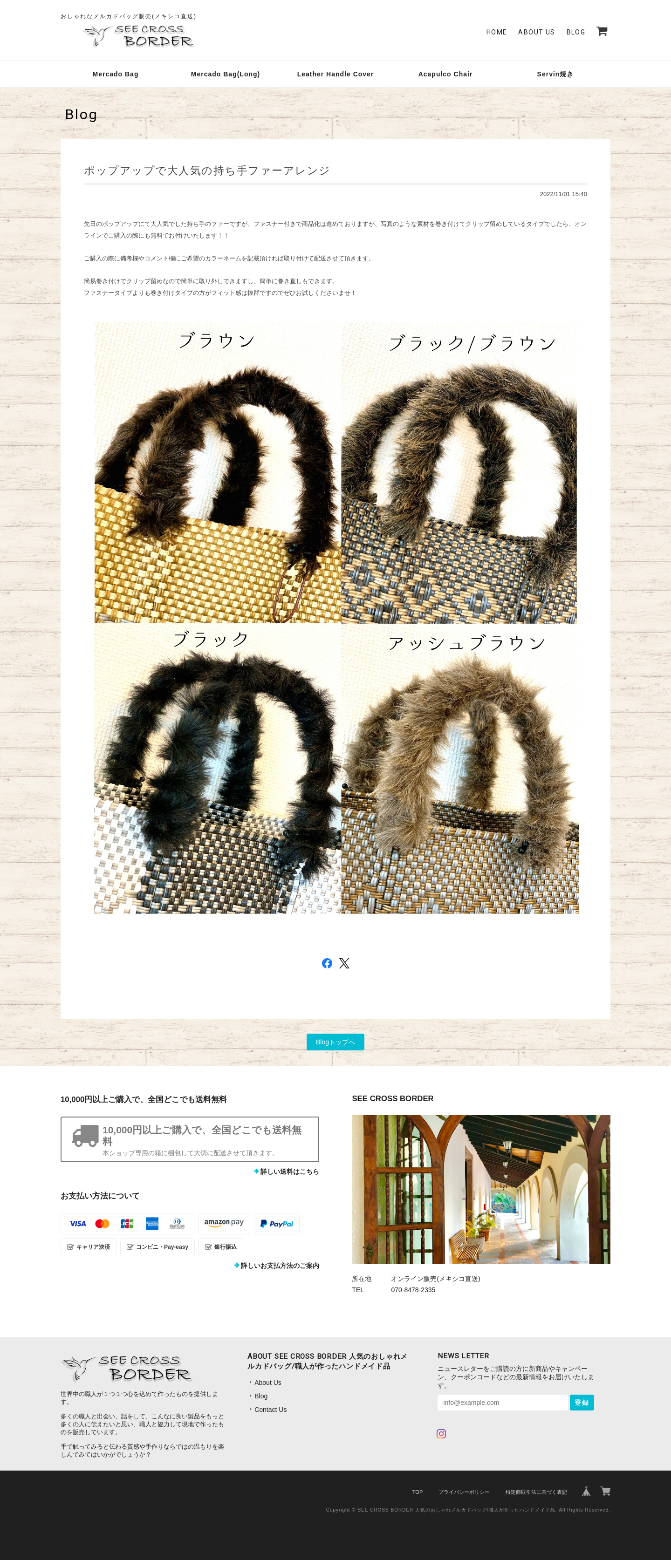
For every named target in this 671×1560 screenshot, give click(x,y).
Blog (576, 32)
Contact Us (270, 1409)
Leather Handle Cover (335, 74)
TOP (417, 1492)
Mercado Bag (116, 74)
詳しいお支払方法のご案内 (280, 1265)
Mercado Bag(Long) (225, 74)
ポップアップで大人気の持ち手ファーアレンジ (207, 170)
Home (496, 32)
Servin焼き (555, 74)
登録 (582, 1402)
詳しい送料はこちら (289, 1171)
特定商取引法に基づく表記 (536, 1492)
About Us (536, 32)
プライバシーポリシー (464, 1492)
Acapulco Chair (445, 74)
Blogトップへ (335, 1042)
